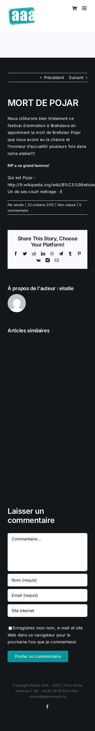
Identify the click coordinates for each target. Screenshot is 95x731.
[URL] (47, 610)
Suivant (76, 77)
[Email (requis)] (47, 595)
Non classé (67, 205)
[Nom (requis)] (47, 580)
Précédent (54, 77)
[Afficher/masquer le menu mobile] (84, 8)
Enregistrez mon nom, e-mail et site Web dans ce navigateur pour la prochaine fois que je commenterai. (45, 634)
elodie (19, 205)
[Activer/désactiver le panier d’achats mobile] (74, 8)
